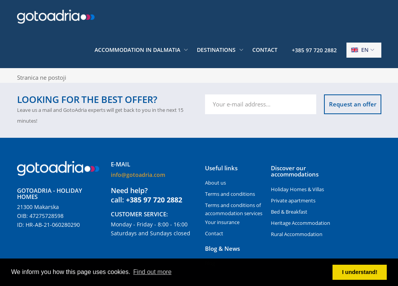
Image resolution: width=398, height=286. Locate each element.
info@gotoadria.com (138, 174)
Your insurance (222, 222)
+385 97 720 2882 (314, 50)
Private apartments (293, 200)
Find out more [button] (152, 272)
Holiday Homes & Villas (297, 189)
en (360, 49)
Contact (264, 49)
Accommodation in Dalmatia (137, 49)
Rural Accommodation (296, 234)
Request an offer (352, 104)
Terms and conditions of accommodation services (233, 209)
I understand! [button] (359, 272)
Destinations (216, 49)
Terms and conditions (230, 193)
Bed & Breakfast (289, 211)
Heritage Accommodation (300, 222)
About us (215, 182)
